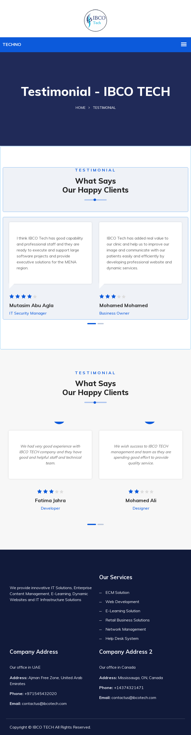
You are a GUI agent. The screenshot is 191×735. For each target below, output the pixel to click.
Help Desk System (122, 638)
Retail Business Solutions (127, 619)
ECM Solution (117, 592)
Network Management (125, 629)
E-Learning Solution (122, 610)
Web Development (122, 601)
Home (81, 107)
